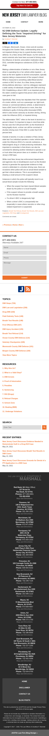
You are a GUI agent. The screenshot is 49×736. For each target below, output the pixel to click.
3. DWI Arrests (8, 377)
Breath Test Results (28, 211)
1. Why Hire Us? (9, 368)
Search (44, 427)
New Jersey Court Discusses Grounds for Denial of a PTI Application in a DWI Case (24, 462)
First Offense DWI (11, 325)
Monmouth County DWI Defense (17, 346)
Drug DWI (8, 312)
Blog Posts (24, 700)
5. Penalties (7, 385)
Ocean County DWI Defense (16, 338)
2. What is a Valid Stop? (12, 373)
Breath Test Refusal (15, 211)
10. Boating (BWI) (9, 407)
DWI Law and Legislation (14, 308)
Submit (24, 278)
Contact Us (24, 694)
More (41, 22)
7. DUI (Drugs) (8, 394)
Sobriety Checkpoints (13, 342)
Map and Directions (24, 498)
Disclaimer (24, 688)
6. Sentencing (8, 390)
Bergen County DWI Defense (16, 351)
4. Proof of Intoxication (11, 381)
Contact (24, 22)
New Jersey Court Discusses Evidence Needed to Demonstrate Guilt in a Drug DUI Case (22, 443)
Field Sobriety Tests (12, 316)
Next (21, 225)
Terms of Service (24, 709)
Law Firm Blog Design (23, 733)
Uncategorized (24, 213)
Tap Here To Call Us (25, 5)
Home (8, 22)
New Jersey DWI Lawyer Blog (24, 15)
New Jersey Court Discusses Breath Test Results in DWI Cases (23, 452)
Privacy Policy (41, 707)
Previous (6, 225)
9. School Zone (8, 403)
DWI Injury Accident (12, 329)
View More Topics (9, 355)
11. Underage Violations (12, 411)
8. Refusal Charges (10, 398)
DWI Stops (13, 213)
